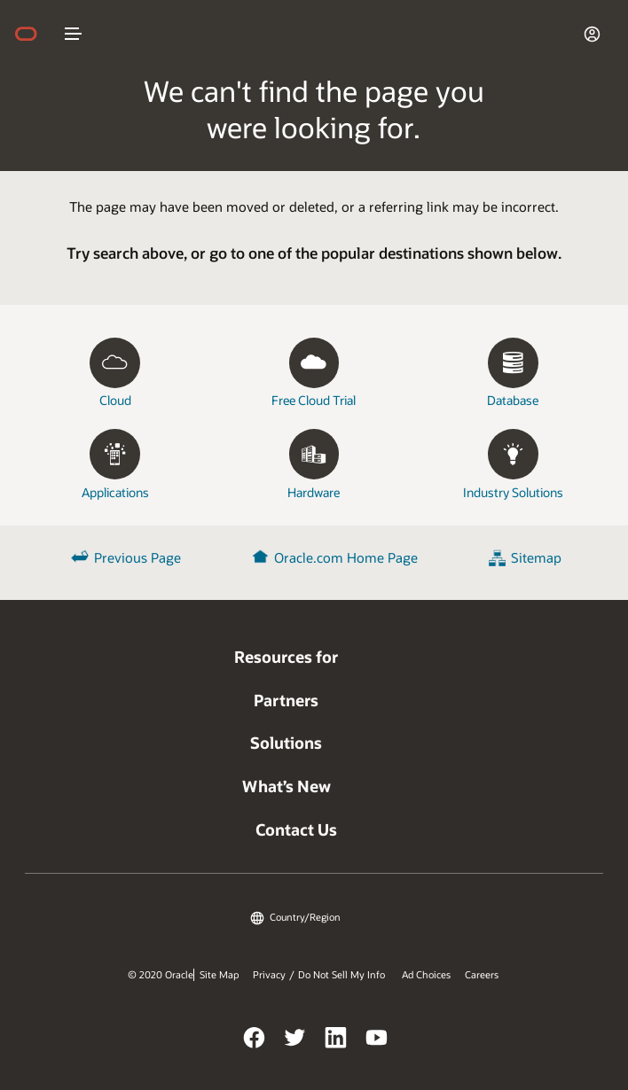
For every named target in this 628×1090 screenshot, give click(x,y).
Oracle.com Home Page (346, 557)
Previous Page (137, 557)
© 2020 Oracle (160, 975)
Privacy (269, 975)
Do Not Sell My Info (341, 975)
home (34, 33)
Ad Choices (426, 975)
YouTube (377, 1040)
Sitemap (536, 557)
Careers (481, 975)
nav (73, 33)
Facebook (254, 1040)
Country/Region (305, 917)
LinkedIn (336, 1040)
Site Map (219, 975)
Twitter (295, 1040)
